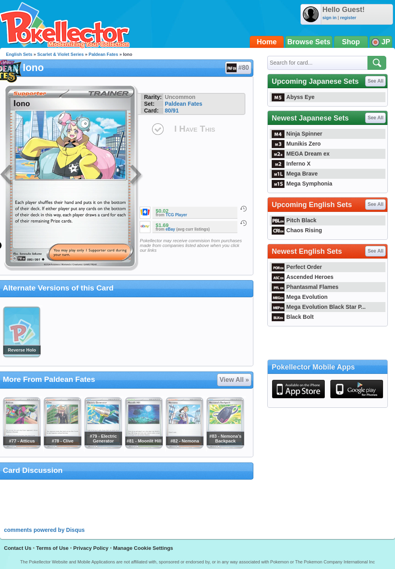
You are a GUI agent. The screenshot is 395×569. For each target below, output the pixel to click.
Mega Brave (295, 173)
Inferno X (291, 163)
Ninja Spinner (297, 133)
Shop (351, 42)
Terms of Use (52, 548)
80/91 (172, 110)
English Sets (19, 54)
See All (375, 81)
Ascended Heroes (303, 277)
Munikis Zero (296, 143)
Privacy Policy (91, 548)
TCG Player (176, 215)
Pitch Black (294, 220)
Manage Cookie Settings (143, 548)
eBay (170, 229)
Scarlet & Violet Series (60, 54)
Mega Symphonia (302, 183)
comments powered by (44, 530)
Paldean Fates (103, 54)
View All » (234, 379)
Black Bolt (293, 317)
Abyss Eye (293, 97)
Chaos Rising (297, 230)
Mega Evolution (300, 297)
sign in (329, 17)
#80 (238, 67)
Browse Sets (308, 42)
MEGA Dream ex (301, 153)
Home (267, 42)
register (348, 17)
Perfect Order (297, 267)
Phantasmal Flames (305, 287)
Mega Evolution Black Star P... (319, 307)
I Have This (194, 129)
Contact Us (18, 548)
